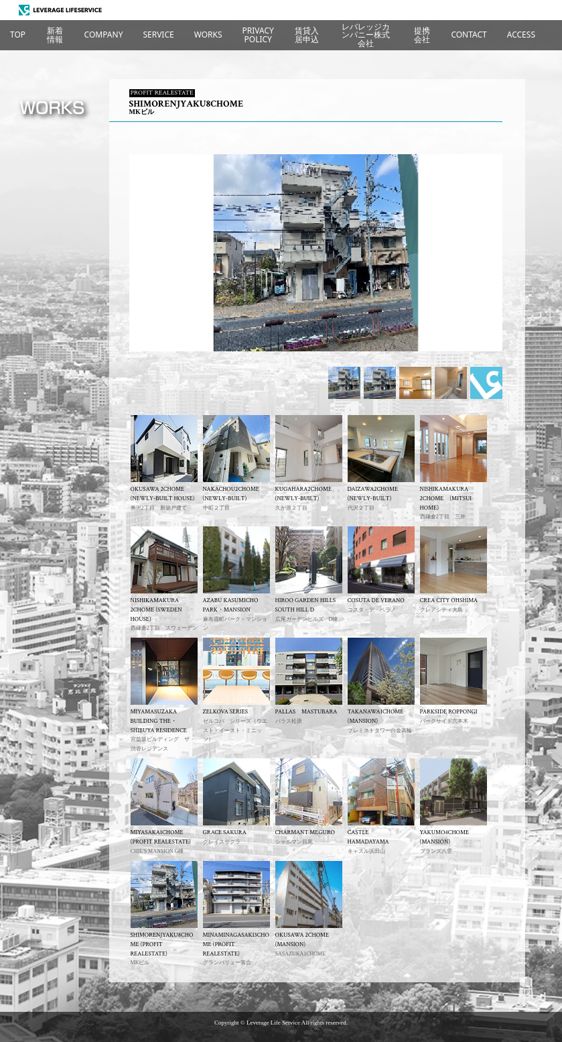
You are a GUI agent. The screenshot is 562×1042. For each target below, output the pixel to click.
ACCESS (521, 34)
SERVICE (158, 34)
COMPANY (103, 34)
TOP (17, 34)
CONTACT (468, 34)
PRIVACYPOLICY (258, 34)
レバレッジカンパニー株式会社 (366, 35)
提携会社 (422, 34)
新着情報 (55, 34)
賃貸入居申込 (307, 34)
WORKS (208, 34)
